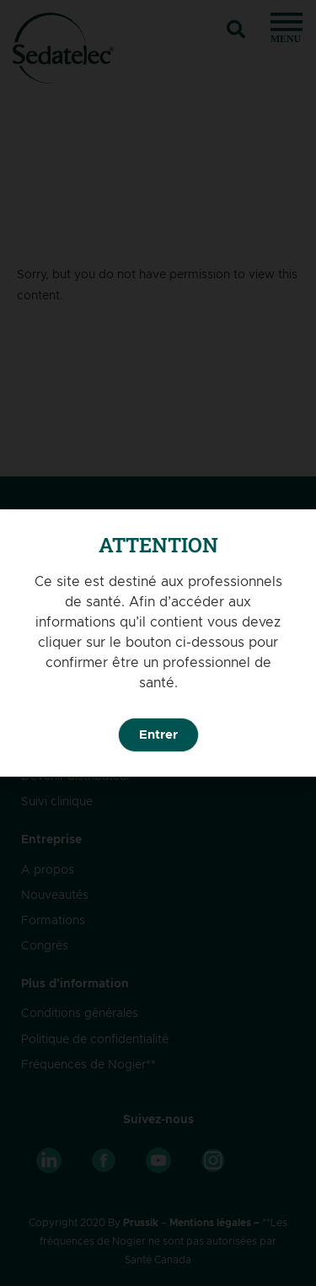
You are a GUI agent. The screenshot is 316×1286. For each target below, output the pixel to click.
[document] (158, 643)
